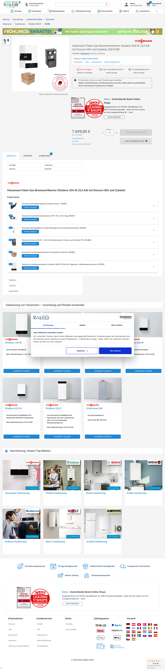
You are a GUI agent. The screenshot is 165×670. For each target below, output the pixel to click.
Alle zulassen (115, 351)
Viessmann (7, 24)
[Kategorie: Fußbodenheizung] (81, 11)
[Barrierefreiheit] (33, 4)
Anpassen (82, 351)
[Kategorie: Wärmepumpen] (56, 11)
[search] (80, 4)
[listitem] (21, 624)
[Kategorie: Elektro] (123, 11)
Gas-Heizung (18, 19)
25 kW (47, 24)
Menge (109, 129)
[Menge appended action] (116, 132)
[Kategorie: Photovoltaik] (105, 11)
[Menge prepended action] (103, 132)
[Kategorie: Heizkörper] (35, 11)
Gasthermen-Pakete (34, 19)
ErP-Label (75, 141)
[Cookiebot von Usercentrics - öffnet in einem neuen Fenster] (121, 317)
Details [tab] (82, 325)
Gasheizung (20, 24)
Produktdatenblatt (78, 138)
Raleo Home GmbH (90, 59)
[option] (42, 280)
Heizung (6, 19)
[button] (133, 4)
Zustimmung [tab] (48, 325)
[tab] (11, 156)
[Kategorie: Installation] (142, 11)
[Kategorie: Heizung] (16, 11)
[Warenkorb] (153, 4)
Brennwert (50, 19)
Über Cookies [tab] (116, 325)
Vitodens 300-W (34, 24)
